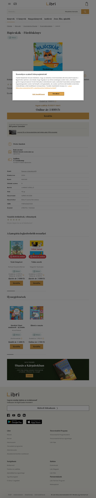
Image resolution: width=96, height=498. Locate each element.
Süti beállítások (38, 94)
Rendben (56, 94)
